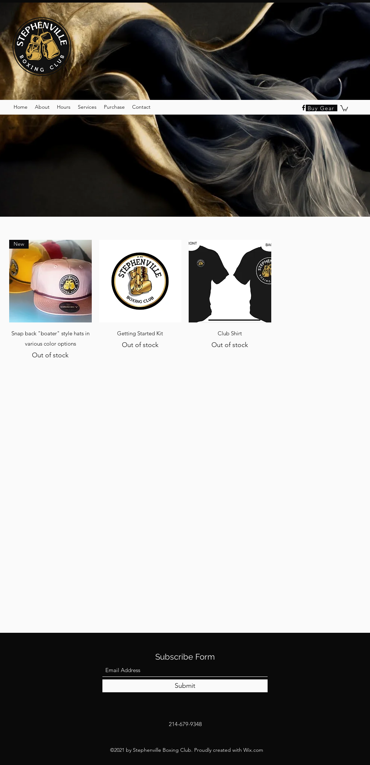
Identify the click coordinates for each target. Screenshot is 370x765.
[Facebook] (303, 107)
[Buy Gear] (321, 108)
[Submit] (185, 685)
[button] (344, 108)
